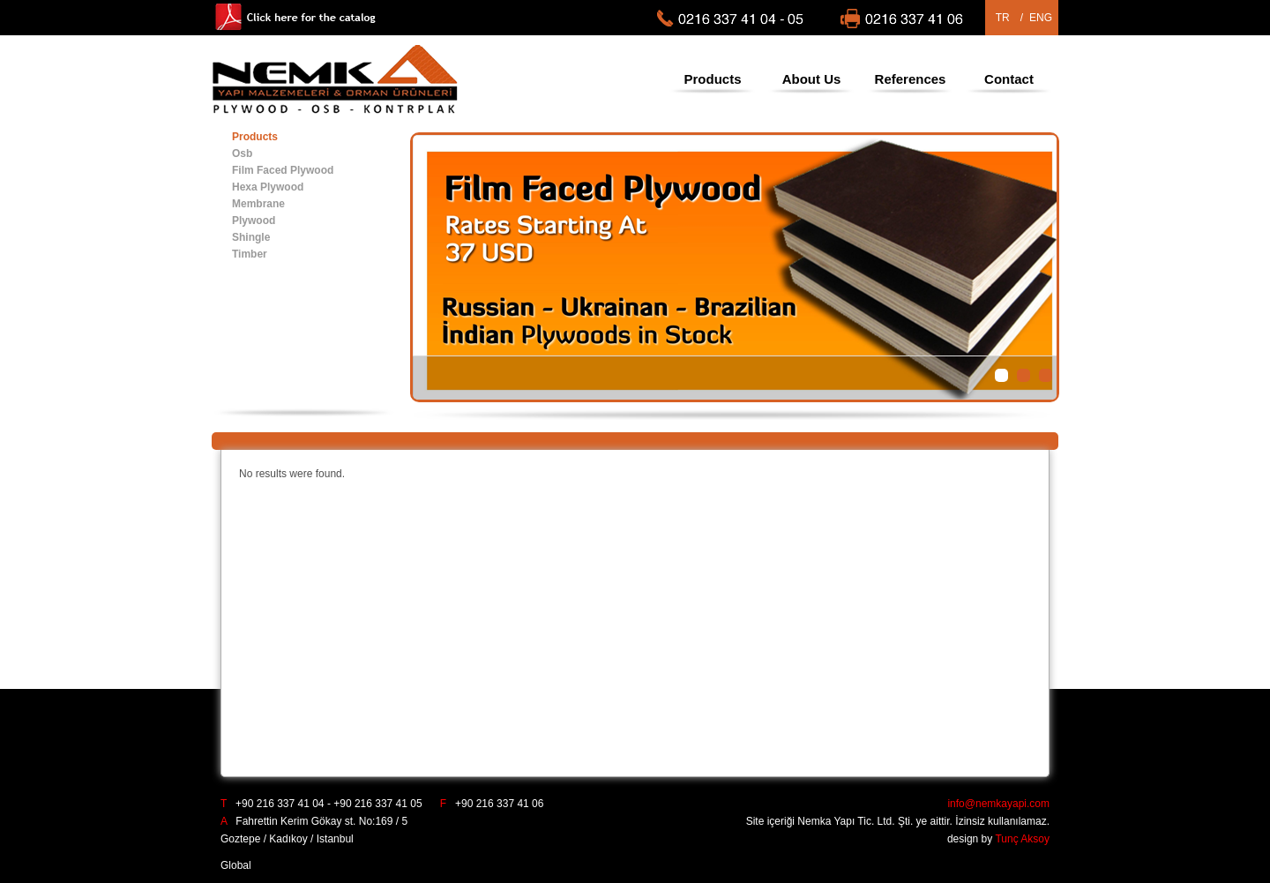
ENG (1040, 17)
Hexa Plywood (267, 187)
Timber (249, 254)
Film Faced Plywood (282, 170)
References (910, 78)
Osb (242, 153)
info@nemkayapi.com (998, 803)
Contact (1009, 78)
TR (1003, 17)
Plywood (253, 220)
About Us (811, 78)
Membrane (258, 204)
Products (712, 78)
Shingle (251, 237)
